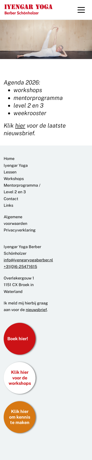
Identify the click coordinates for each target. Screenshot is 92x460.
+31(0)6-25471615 (20, 266)
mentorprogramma (38, 97)
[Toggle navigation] (81, 9)
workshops (27, 89)
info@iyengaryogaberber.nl (28, 260)
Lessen (10, 172)
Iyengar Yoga (16, 165)
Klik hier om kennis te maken (19, 417)
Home (9, 158)
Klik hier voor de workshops (20, 378)
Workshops (14, 178)
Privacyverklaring (20, 230)
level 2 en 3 (28, 105)
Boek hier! (17, 338)
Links (8, 205)
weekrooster (29, 112)
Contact (11, 198)
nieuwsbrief (36, 309)
